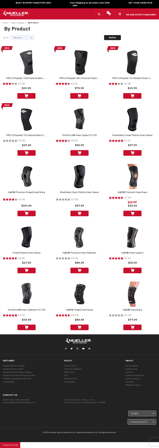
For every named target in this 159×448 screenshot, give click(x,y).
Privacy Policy (70, 366)
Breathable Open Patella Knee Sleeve (79, 192)
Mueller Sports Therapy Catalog (17, 372)
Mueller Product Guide (13, 369)
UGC (66, 375)
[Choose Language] (142, 413)
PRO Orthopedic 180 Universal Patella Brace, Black (79, 78)
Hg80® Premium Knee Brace (132, 192)
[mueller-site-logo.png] (16, 13)
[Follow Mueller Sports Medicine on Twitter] (72, 349)
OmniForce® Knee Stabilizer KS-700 (26, 310)
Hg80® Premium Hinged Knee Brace (26, 192)
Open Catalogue (18, 23)
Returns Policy (70, 378)
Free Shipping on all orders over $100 (90, 3)
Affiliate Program (133, 385)
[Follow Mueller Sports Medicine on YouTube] (83, 349)
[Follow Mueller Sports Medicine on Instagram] (77, 349)
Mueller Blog (131, 369)
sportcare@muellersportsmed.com (19, 402)
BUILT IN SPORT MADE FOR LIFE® (33, 3)
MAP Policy (69, 372)
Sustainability (9, 382)
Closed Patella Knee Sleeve (26, 253)
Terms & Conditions (72, 369)
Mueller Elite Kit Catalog (13, 366)
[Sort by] (22, 37)
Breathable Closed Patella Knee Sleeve (132, 135)
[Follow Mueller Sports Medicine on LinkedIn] (89, 349)
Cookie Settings (10, 445)
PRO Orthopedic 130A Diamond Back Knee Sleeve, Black (26, 78)
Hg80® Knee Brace (132, 310)
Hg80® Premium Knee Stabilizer (79, 253)
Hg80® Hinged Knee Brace (79, 310)
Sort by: (6, 38)
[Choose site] (142, 422)
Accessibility (69, 382)
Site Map (129, 382)
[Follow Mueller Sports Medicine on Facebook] (66, 349)
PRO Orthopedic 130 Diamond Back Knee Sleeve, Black (26, 135)
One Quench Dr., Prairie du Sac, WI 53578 (86, 402)
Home (5, 23)
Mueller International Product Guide (19, 375)
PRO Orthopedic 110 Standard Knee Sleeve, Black (132, 78)
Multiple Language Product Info (17, 378)
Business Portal (132, 378)
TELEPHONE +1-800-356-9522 (16, 400)
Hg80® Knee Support (132, 253)
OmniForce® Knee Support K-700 (79, 135)
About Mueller (131, 366)
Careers (129, 372)
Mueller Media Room (134, 375)
